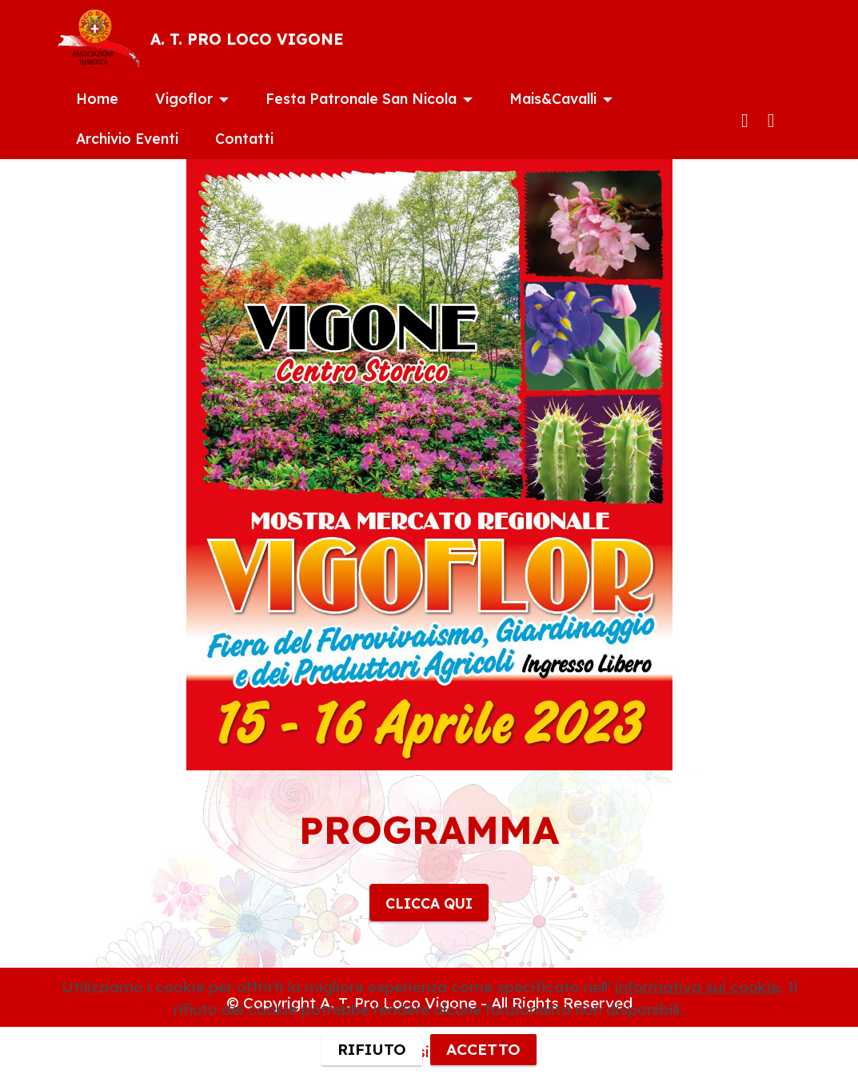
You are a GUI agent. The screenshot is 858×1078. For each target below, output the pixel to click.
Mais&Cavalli (553, 98)
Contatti (244, 138)
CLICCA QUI (429, 903)
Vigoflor (184, 98)
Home (97, 98)
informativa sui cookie (697, 1026)
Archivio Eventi (127, 138)
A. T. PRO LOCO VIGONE (247, 39)
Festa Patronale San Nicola (361, 98)
